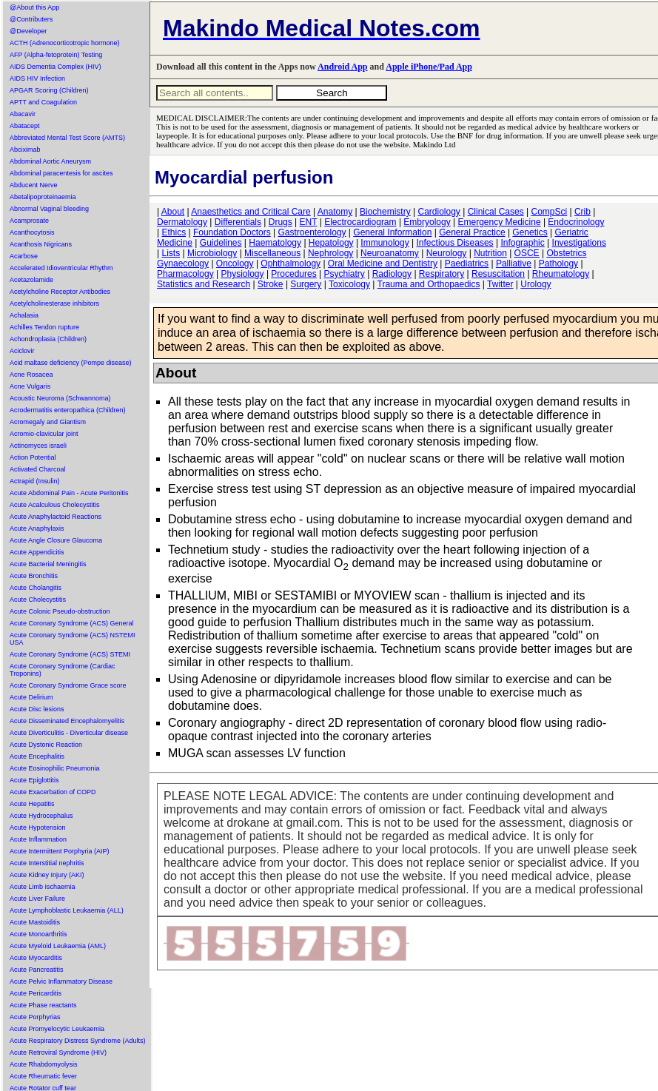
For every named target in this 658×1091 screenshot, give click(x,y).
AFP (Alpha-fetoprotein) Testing (56, 54)
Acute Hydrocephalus (41, 815)
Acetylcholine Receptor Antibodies (60, 291)
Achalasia (24, 315)
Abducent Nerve (34, 185)
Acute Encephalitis (37, 756)
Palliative (513, 263)
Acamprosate (29, 220)
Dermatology (182, 222)
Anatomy (335, 212)
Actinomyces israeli (38, 445)
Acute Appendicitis (37, 552)
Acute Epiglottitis (34, 780)
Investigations (579, 243)
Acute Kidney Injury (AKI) (47, 875)
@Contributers (31, 19)
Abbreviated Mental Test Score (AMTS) (67, 137)
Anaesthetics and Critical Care (250, 212)
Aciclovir (22, 351)
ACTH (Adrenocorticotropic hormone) (65, 43)
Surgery (305, 284)
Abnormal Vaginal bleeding (49, 208)
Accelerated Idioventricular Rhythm (61, 268)
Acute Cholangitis (35, 587)
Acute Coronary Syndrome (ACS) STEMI (70, 654)
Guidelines (221, 243)
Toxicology (349, 284)
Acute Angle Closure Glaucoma (56, 540)
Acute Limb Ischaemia (42, 886)
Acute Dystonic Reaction (46, 744)
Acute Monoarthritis (38, 934)
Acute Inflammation (38, 839)
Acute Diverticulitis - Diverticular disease (69, 732)
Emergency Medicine (499, 222)
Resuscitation (498, 274)
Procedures (293, 274)
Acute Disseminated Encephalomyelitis (67, 721)
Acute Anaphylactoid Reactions (55, 516)
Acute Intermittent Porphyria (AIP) (60, 851)
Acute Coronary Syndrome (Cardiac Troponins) (62, 669)
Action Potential (33, 457)
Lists (170, 253)
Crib (582, 212)
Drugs (280, 222)
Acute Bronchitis (34, 576)
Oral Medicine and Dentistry (382, 263)
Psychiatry (344, 274)
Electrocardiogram (360, 222)
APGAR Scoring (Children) (49, 90)
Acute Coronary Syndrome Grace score (68, 685)
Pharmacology (185, 274)
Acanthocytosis (32, 232)
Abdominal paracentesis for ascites (61, 173)
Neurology (446, 253)
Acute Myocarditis (36, 957)
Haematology (275, 243)
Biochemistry (385, 212)
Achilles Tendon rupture (44, 327)
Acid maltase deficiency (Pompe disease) (71, 362)
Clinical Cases (496, 212)
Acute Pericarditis (35, 993)
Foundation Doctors (232, 232)
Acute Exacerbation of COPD (53, 792)
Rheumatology (560, 274)
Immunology (384, 243)
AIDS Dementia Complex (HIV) (55, 66)
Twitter (500, 284)
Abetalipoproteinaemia (43, 197)
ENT (309, 222)
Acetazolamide (31, 279)
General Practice (472, 232)
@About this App (34, 7)
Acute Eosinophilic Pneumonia (55, 768)
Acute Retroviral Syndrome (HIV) (58, 1052)
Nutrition (490, 253)
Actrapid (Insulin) (35, 481)
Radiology (392, 274)
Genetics (529, 232)
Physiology (242, 274)
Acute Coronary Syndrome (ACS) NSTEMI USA (72, 638)
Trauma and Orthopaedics (428, 284)
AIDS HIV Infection (37, 78)
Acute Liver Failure (37, 898)
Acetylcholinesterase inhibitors (54, 303)
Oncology (235, 263)
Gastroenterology (312, 232)
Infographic (522, 243)
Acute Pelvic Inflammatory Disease (61, 981)
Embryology (426, 222)
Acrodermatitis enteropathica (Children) (68, 410)
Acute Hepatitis (32, 804)
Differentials (238, 222)
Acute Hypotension (38, 827)
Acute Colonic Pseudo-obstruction (60, 611)
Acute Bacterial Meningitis (48, 564)
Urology (535, 284)
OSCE (527, 253)
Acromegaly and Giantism (48, 422)
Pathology (558, 263)
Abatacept (25, 126)
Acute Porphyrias (35, 1017)
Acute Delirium (31, 697)
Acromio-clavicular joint (44, 433)
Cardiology (438, 212)
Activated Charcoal (38, 469)
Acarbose (24, 256)
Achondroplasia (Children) (48, 339)
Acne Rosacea (31, 374)
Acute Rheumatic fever (43, 1076)
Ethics (173, 232)
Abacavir (23, 114)
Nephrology (330, 253)
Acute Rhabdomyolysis (44, 1064)
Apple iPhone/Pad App (429, 66)
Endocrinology (576, 222)
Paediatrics (467, 263)
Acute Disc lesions (37, 709)
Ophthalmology (290, 263)
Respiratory (441, 274)
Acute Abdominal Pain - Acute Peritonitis (69, 493)
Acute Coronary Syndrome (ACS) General (72, 623)
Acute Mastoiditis (35, 922)
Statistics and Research (203, 284)
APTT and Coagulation (43, 102)
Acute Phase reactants (43, 1005)
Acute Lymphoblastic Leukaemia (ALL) (67, 910)
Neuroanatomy (389, 253)
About (172, 212)
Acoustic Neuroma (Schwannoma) (60, 398)
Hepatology (331, 243)
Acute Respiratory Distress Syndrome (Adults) (78, 1040)
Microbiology (212, 253)
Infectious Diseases (455, 243)
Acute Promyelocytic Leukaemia (57, 1029)
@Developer (28, 31)
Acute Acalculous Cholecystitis (55, 504)
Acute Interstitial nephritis (47, 863)
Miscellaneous (272, 253)
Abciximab (25, 149)
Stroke (270, 284)
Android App (342, 66)
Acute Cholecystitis (38, 599)
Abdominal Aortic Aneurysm (50, 161)
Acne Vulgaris (30, 386)
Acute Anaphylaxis (37, 528)
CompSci (549, 212)
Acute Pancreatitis (37, 969)
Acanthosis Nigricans (41, 244)
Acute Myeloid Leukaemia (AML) (58, 946)
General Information (392, 232)
